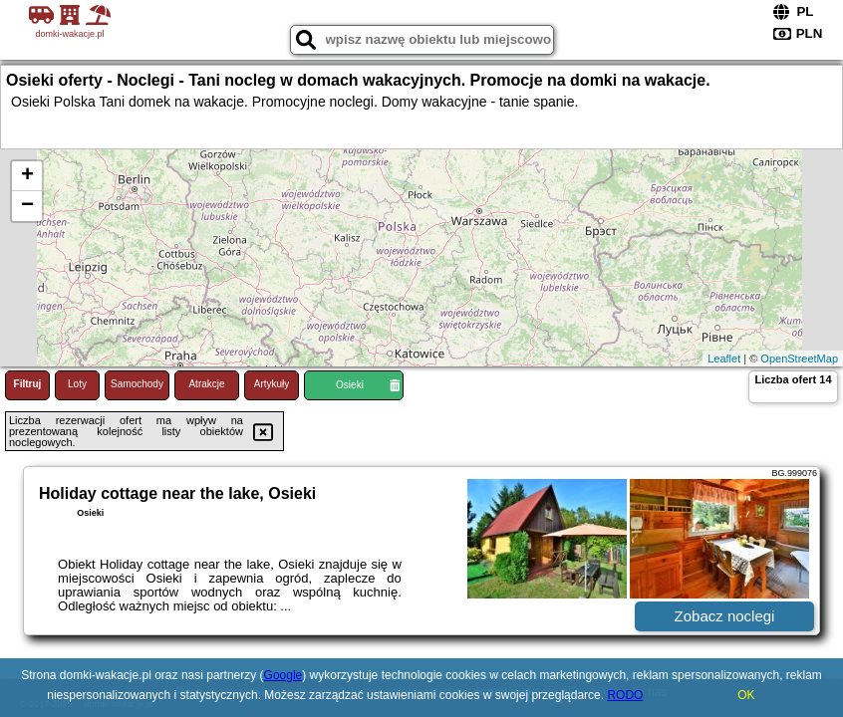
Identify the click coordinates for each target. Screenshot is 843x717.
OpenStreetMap (799, 358)
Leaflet (723, 358)
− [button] (27, 206)
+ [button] (27, 176)
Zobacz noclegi (725, 615)
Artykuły (272, 383)
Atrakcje (206, 383)
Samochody (137, 383)
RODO (625, 695)
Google (283, 675)
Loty (77, 383)
